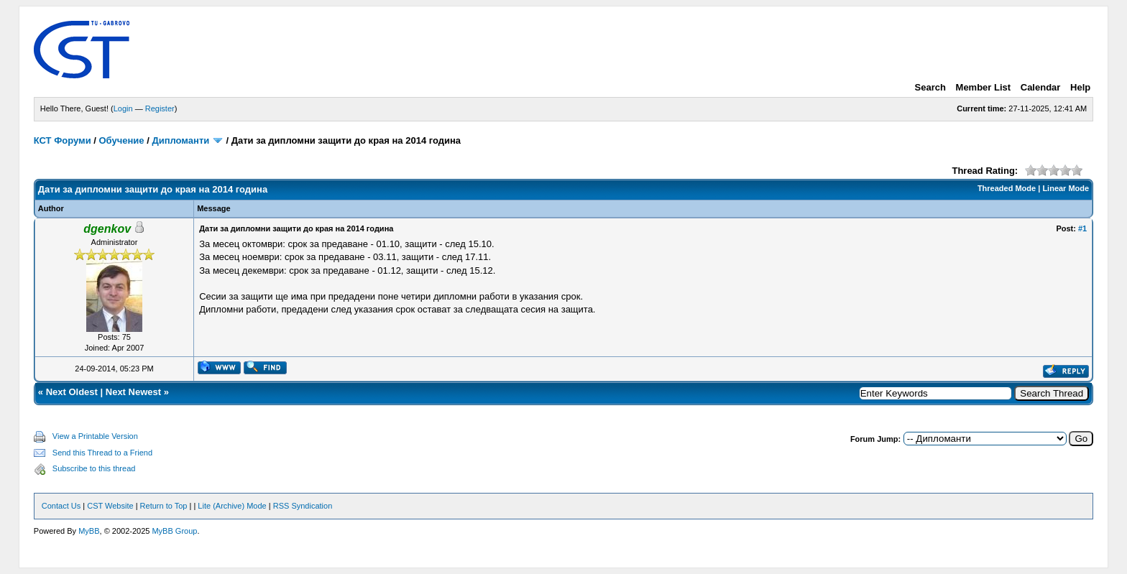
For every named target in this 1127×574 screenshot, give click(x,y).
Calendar (1041, 87)
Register (160, 108)
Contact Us (61, 505)
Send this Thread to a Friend (102, 452)
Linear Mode (1065, 188)
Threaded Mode (1007, 188)
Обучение (121, 140)
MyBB (88, 531)
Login (123, 108)
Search (930, 87)
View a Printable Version (95, 436)
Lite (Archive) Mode (232, 505)
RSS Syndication (303, 505)
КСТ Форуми (62, 140)
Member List (983, 87)
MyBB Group (174, 531)
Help (1080, 87)
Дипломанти (180, 140)
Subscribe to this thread (94, 468)
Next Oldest (72, 391)
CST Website (110, 505)
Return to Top (164, 505)
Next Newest (133, 391)
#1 (1082, 228)
